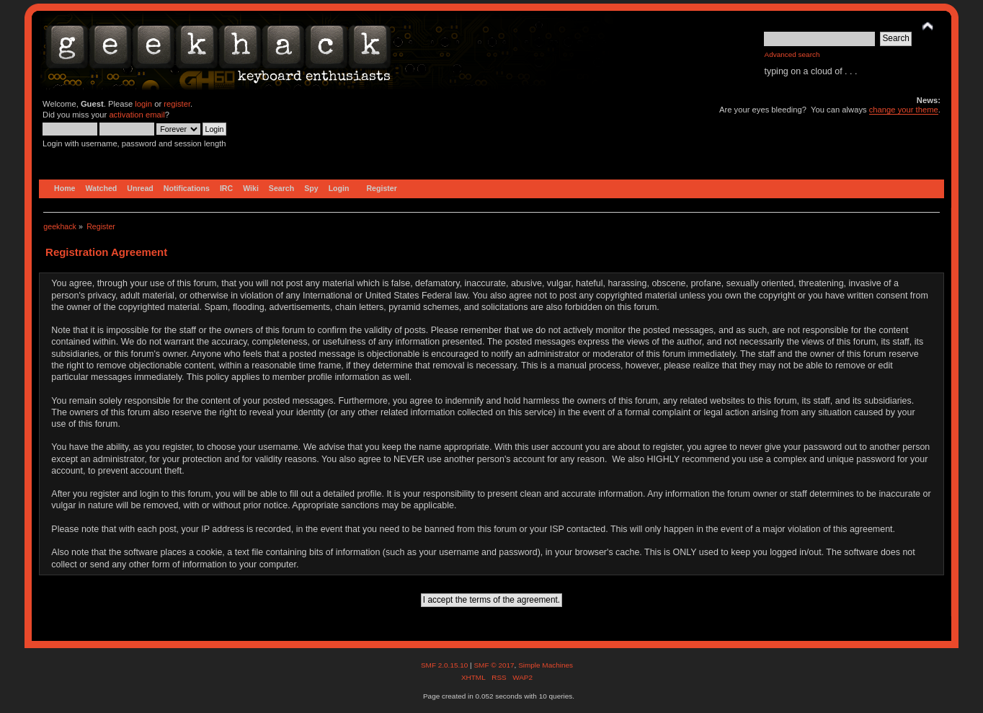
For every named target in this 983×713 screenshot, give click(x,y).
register (177, 103)
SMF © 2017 (493, 665)
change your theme (903, 109)
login (143, 103)
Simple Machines (545, 665)
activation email (136, 114)
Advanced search (791, 54)
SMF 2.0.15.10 (445, 665)
